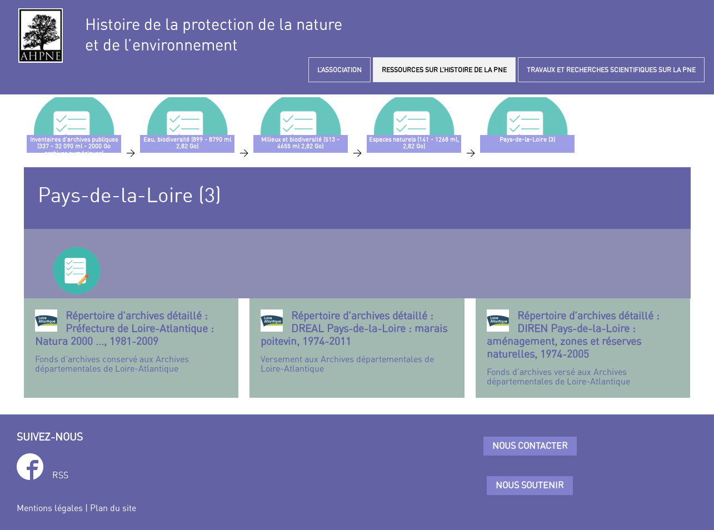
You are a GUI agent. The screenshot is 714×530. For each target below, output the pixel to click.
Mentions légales (50, 507)
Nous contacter (530, 445)
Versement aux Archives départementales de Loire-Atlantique (357, 341)
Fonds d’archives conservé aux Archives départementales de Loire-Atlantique (131, 341)
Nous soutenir (530, 485)
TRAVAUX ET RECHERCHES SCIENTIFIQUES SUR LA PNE (611, 70)
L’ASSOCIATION (339, 70)
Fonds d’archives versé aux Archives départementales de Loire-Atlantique (583, 348)
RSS (60, 475)
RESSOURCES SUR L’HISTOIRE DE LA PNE (444, 70)
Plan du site (113, 507)
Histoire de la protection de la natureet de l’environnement (213, 34)
